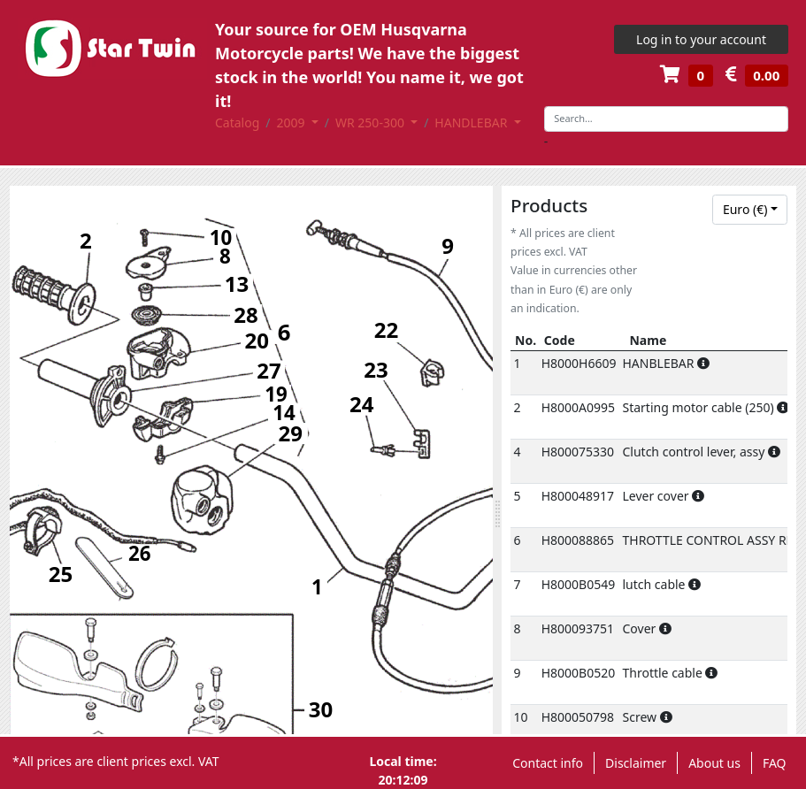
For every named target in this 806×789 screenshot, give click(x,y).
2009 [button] (293, 122)
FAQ (775, 763)
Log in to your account (701, 39)
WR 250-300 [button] (371, 122)
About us (714, 763)
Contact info (547, 763)
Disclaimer (635, 763)
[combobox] (749, 210)
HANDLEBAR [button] (472, 122)
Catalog (237, 122)
